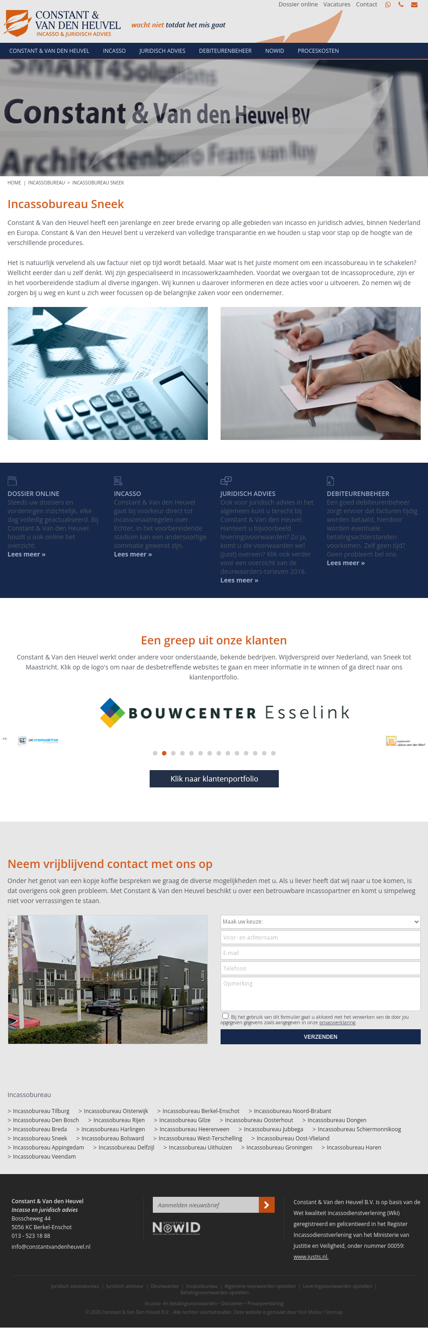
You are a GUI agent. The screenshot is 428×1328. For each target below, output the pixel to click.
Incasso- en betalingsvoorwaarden (181, 1303)
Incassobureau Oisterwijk (116, 1111)
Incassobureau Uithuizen (200, 1147)
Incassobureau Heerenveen (194, 1129)
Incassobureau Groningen (279, 1147)
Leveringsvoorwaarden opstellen (337, 1286)
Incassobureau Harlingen (113, 1129)
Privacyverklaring (265, 1303)
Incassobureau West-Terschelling (200, 1138)
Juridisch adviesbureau (75, 1286)
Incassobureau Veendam (44, 1156)
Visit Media (310, 1312)
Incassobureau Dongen (336, 1120)
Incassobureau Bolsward (113, 1138)
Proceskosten (318, 51)
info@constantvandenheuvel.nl (414, 4)
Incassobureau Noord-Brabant (292, 1111)
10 (237, 753)
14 (273, 753)
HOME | (18, 182)
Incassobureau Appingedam (48, 1147)
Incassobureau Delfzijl (127, 1147)
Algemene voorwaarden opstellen (260, 1286)
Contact (367, 4)
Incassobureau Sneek (98, 182)
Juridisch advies (163, 51)
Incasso (114, 51)
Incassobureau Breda (40, 1129)
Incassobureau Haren (354, 1147)
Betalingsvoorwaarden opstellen (215, 1292)
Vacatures (337, 4)
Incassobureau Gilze (184, 1120)
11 (246, 753)
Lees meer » (346, 562)
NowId (274, 51)
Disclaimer (232, 1303)
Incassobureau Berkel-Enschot (201, 1111)
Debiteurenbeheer (225, 51)
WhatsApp (388, 4)
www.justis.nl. (310, 1257)
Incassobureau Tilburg (41, 1111)
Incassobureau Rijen (119, 1120)
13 (264, 753)
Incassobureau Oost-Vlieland (293, 1138)
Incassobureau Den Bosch (46, 1120)
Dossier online (298, 4)
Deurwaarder (165, 1286)
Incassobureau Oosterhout (259, 1120)
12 (255, 753)
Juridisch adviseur (125, 1286)
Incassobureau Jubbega (273, 1129)
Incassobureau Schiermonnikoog (359, 1129)
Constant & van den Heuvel (50, 51)
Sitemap (333, 1312)
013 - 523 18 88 (400, 4)
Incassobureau (46, 182)
